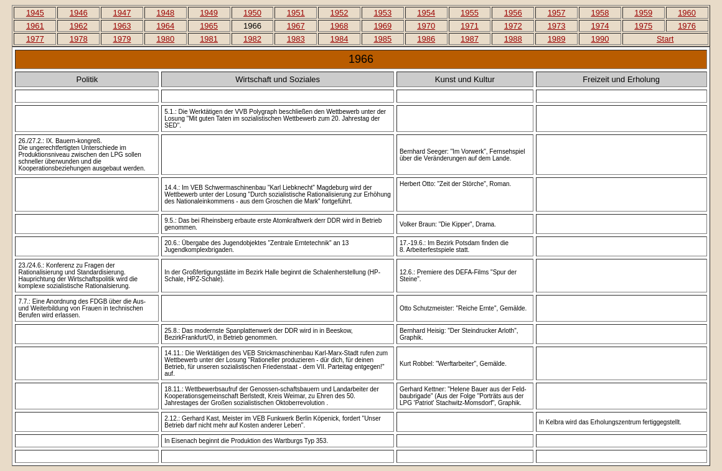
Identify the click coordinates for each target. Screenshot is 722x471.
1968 (340, 25)
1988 (513, 39)
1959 (643, 12)
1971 (470, 25)
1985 (382, 39)
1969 (382, 25)
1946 (79, 12)
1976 (687, 25)
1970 (426, 25)
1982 (252, 39)
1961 (35, 25)
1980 (165, 39)
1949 (209, 12)
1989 (557, 39)
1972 (513, 25)
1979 (122, 39)
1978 (79, 39)
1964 (165, 25)
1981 (209, 39)
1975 (643, 25)
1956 (513, 12)
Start (665, 39)
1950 (252, 12)
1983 (296, 39)
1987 (470, 39)
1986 (426, 39)
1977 (35, 39)
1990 (600, 39)
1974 (600, 25)
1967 (296, 25)
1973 (557, 25)
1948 (165, 12)
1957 (557, 12)
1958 (600, 12)
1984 (340, 39)
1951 (296, 12)
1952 (340, 12)
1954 (426, 12)
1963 (122, 25)
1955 (470, 12)
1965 (209, 25)
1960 (687, 12)
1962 (79, 25)
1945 (35, 12)
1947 (122, 12)
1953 (382, 12)
